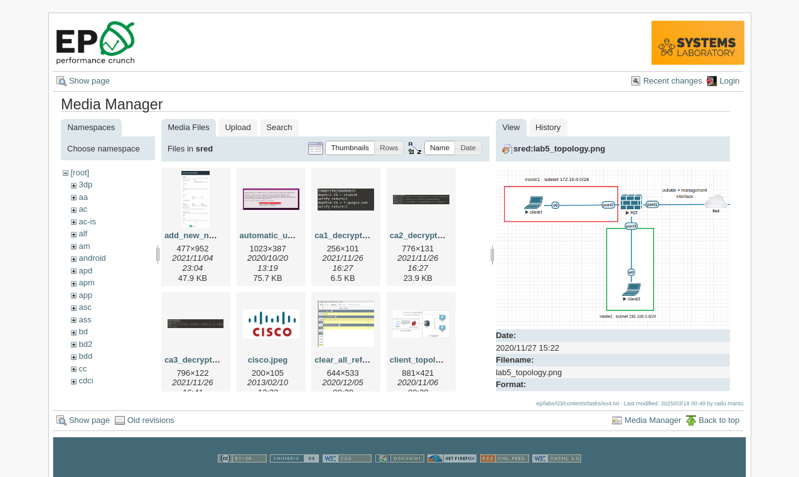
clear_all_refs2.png (351, 360)
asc (84, 307)
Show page (89, 80)
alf (82, 233)
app (85, 295)
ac (82, 209)
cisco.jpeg (268, 360)
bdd (85, 356)
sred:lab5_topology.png (559, 148)
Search (279, 127)
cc (82, 368)
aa (82, 197)
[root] (79, 172)
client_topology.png (428, 360)
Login (729, 80)
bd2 (85, 344)
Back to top (719, 420)
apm (86, 282)
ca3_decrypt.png (196, 360)
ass (84, 319)
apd (85, 270)
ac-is (86, 221)
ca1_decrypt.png (346, 235)
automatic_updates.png (285, 235)
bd (82, 331)
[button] (350, 148)
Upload (237, 127)
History (547, 127)
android (91, 258)
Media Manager (653, 420)
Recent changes (672, 80)
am (84, 246)
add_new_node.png (202, 235)
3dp (85, 184)
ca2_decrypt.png (422, 235)
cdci (85, 380)
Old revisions (150, 420)
